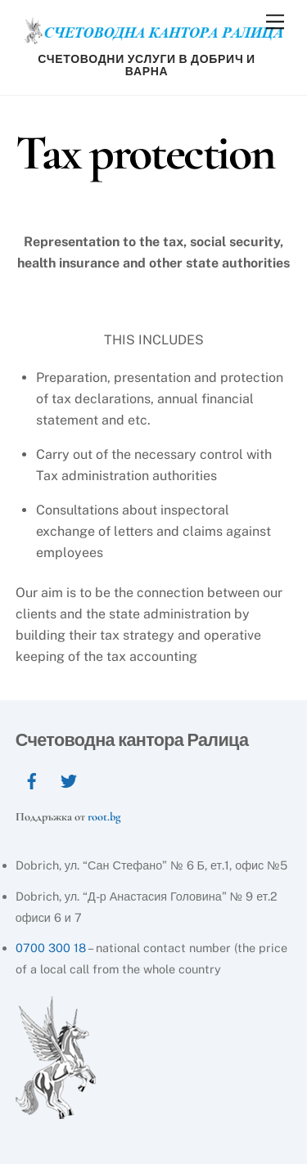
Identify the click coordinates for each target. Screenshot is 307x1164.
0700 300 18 (51, 948)
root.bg (104, 817)
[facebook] (32, 779)
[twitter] (68, 779)
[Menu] (275, 22)
